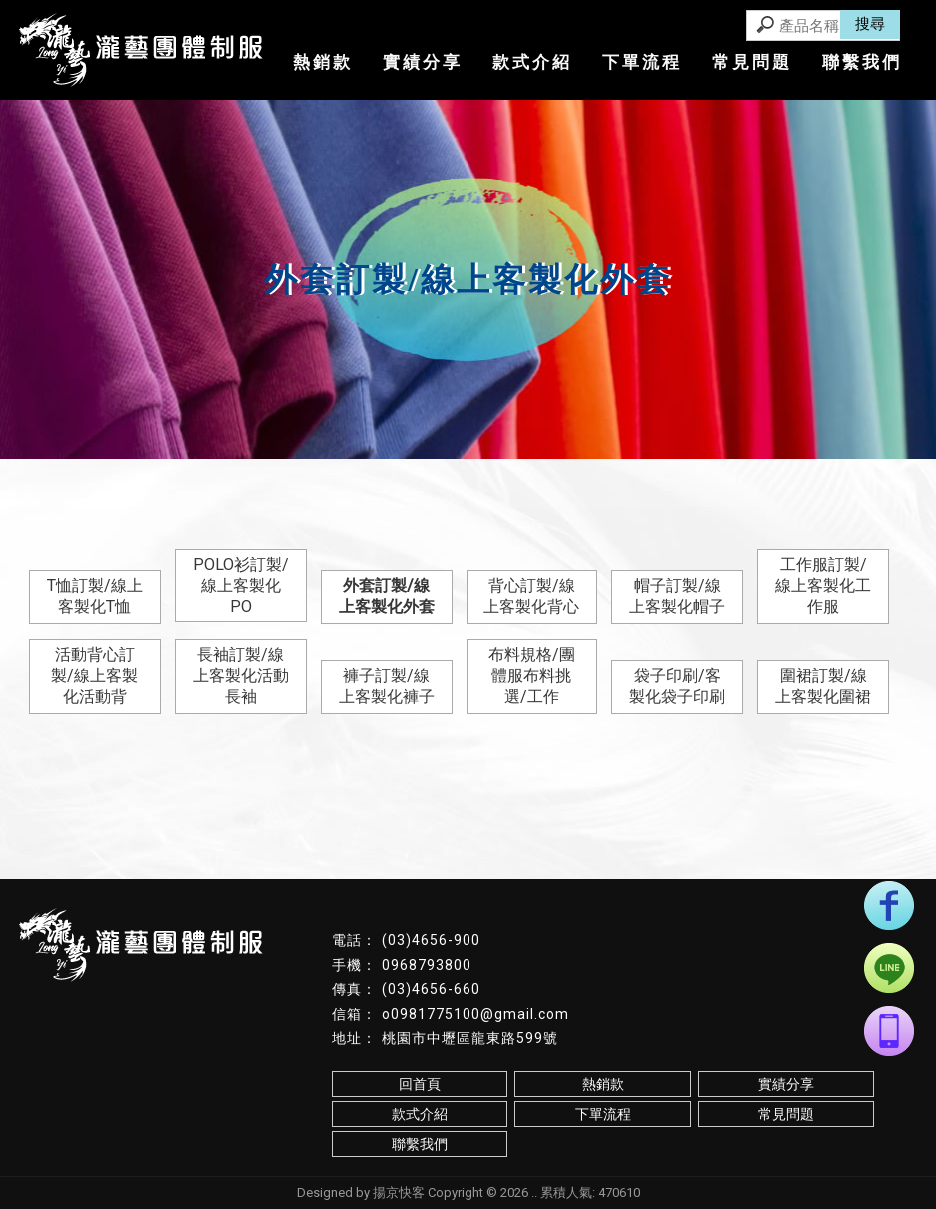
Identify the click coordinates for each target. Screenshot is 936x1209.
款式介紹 (532, 62)
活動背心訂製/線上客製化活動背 (94, 675)
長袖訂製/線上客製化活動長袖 (241, 675)
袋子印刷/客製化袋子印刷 (677, 686)
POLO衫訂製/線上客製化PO (241, 585)
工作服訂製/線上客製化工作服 (823, 585)
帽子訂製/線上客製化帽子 (677, 596)
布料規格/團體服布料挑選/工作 (531, 675)
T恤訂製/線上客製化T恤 (95, 596)
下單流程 (642, 62)
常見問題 (752, 62)
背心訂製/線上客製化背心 (531, 596)
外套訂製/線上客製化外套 (387, 596)
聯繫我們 (862, 62)
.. (534, 1192)
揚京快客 (399, 1192)
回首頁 (420, 1084)
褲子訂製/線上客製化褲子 (387, 686)
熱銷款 (323, 62)
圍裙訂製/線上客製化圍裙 (823, 686)
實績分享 (423, 62)
